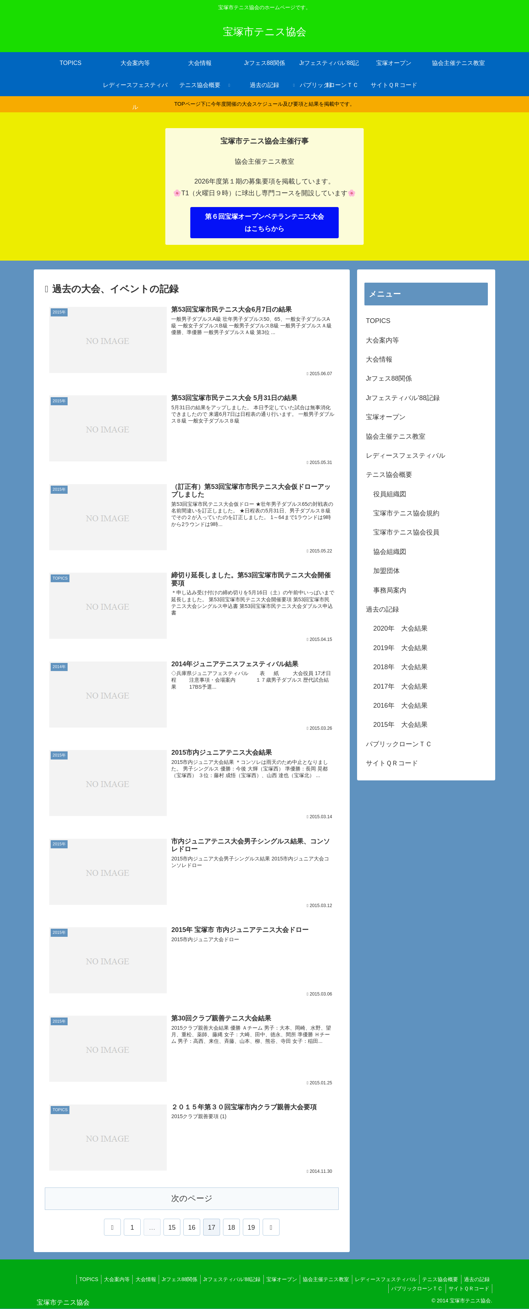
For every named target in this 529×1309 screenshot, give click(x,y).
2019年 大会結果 (400, 648)
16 (191, 1227)
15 (172, 1227)
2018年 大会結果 (400, 667)
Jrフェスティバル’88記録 (403, 398)
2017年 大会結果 (400, 686)
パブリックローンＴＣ (399, 744)
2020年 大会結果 (400, 628)
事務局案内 (389, 590)
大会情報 (379, 359)
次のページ (192, 1198)
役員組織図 (389, 494)
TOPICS (378, 320)
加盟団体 (386, 570)
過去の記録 (382, 609)
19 (251, 1227)
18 (231, 1227)
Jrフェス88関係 (389, 378)
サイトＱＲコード (392, 763)
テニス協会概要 (389, 474)
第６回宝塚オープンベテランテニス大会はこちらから (264, 222)
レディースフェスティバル (405, 455)
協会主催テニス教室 (395, 436)
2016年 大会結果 (400, 705)
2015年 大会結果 (400, 724)
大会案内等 (382, 340)
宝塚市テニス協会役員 (406, 532)
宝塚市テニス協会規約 (406, 513)
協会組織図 (389, 551)
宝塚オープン (386, 417)
